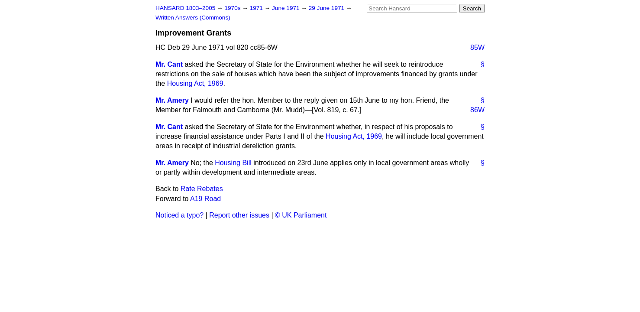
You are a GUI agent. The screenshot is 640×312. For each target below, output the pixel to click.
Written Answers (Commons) (192, 17)
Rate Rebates (202, 188)
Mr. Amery (172, 100)
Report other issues (239, 215)
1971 (257, 8)
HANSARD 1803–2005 (185, 8)
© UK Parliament (300, 215)
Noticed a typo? (179, 215)
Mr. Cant (169, 64)
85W (477, 47)
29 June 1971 (327, 8)
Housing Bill (233, 162)
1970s (233, 8)
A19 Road (205, 198)
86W (477, 110)
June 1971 (286, 8)
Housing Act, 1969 (195, 83)
